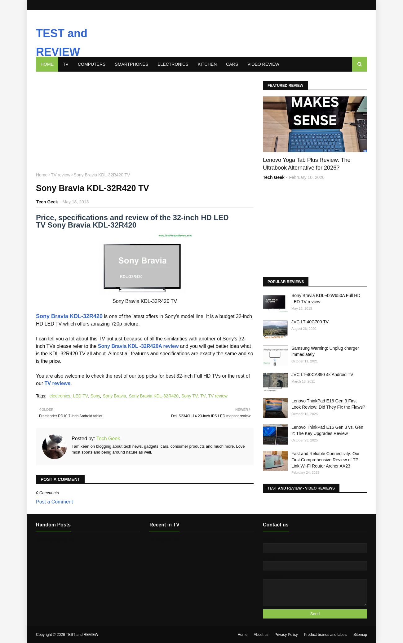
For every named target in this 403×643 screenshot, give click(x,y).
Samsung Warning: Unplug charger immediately (325, 351)
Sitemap (360, 634)
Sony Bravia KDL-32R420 (69, 316)
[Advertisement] (213, 29)
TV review (60, 174)
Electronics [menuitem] (172, 64)
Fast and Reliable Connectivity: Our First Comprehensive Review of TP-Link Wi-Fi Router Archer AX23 (325, 459)
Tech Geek (47, 201)
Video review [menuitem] (263, 64)
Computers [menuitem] (91, 64)
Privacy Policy (286, 634)
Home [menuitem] (47, 64)
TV (203, 395)
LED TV (80, 395)
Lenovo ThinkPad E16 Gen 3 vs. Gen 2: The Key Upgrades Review (327, 430)
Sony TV (189, 395)
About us (261, 634)
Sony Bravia (114, 395)
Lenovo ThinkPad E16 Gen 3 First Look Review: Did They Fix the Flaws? (328, 404)
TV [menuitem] (66, 64)
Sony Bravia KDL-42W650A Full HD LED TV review (326, 298)
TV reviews (58, 383)
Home (41, 174)
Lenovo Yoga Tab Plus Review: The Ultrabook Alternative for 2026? (307, 164)
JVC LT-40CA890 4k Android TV (322, 374)
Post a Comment (54, 501)
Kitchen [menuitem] (207, 64)
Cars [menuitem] (232, 64)
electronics (59, 395)
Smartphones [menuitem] (131, 64)
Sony (95, 395)
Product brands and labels (325, 634)
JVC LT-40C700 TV (310, 321)
